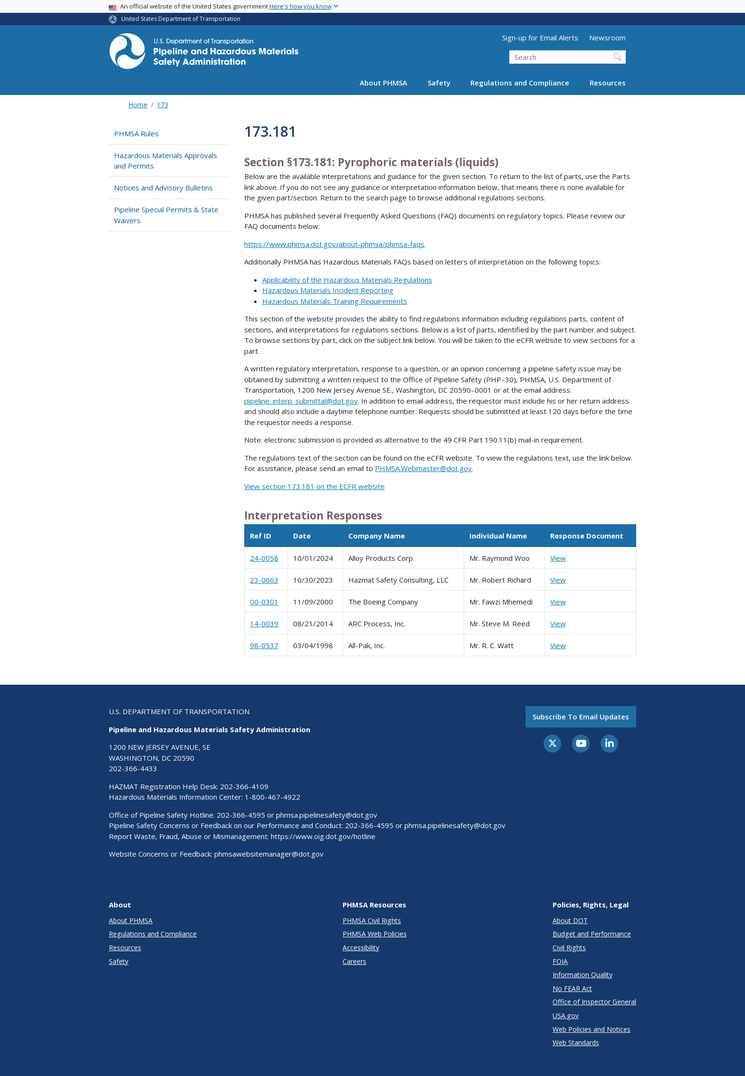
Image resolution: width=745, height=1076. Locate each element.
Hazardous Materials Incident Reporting (327, 290)
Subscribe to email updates (581, 716)
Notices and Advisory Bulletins (163, 187)
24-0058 (264, 558)
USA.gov (566, 1015)
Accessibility (361, 947)
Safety (439, 82)
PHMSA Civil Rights (372, 920)
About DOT (570, 920)
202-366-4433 (133, 768)
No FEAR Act (572, 988)
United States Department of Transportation (180, 19)
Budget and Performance (592, 933)
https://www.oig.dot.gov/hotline (323, 836)
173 (162, 104)
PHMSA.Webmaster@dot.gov (423, 468)
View (558, 558)
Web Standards (576, 1042)
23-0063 (264, 580)
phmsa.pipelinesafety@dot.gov (326, 815)
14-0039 (264, 623)
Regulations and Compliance (519, 82)
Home (137, 104)
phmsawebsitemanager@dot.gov (269, 854)
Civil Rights (569, 947)
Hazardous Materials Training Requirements (334, 301)
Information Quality (582, 974)
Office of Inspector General (594, 1001)
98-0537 (264, 645)
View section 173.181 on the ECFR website (314, 486)
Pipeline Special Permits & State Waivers (166, 215)
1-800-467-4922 (272, 797)
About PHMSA (383, 82)
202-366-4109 (244, 786)
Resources (608, 82)
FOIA (560, 961)
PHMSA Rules (136, 133)
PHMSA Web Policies (375, 933)
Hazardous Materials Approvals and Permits (165, 161)
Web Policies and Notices (591, 1029)
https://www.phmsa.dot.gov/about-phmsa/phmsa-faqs (334, 244)
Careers (354, 961)
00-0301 (264, 601)
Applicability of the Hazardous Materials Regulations (347, 279)
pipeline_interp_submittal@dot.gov (301, 401)
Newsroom (607, 37)
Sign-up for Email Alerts (540, 37)
